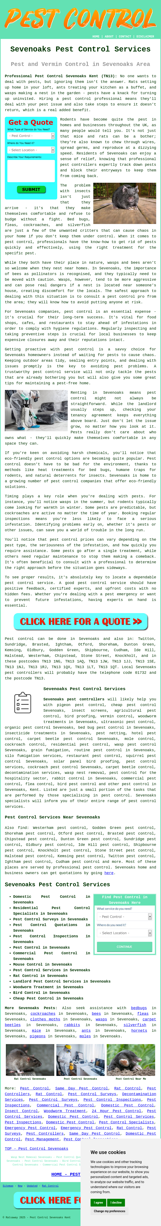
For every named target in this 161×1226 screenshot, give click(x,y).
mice (36, 1031)
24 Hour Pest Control (116, 1111)
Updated (32, 1186)
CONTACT (125, 36)
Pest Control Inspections (112, 1100)
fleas (143, 1014)
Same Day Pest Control (81, 1088)
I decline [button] (116, 1202)
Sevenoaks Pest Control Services (57, 885)
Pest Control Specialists (126, 1122)
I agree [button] (98, 1202)
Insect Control (21, 1111)
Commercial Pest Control (65, 1105)
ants (86, 1031)
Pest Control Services (129, 1117)
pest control (135, 784)
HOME (96, 36)
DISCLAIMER (145, 36)
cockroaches (43, 1014)
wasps (101, 1019)
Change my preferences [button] (109, 1211)
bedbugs (139, 1008)
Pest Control (34, 1088)
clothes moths (45, 1019)
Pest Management (42, 1139)
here (108, 873)
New (20, 1186)
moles (85, 1036)
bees (96, 1014)
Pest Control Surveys (92, 1094)
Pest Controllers (45, 1134)
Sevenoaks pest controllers (73, 699)
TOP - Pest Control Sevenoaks (36, 1149)
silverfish (134, 1025)
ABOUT (109, 36)
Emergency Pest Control (30, 1128)
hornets (139, 1031)
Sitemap (8, 1186)
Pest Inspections (23, 1122)
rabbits (72, 1025)
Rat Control (127, 1088)
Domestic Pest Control (127, 1105)
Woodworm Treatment (65, 1111)
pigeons (38, 1036)
